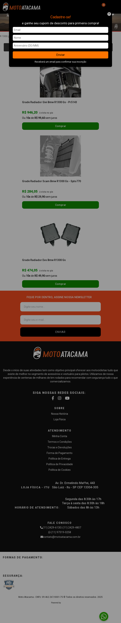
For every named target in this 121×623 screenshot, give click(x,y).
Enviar (60, 55)
